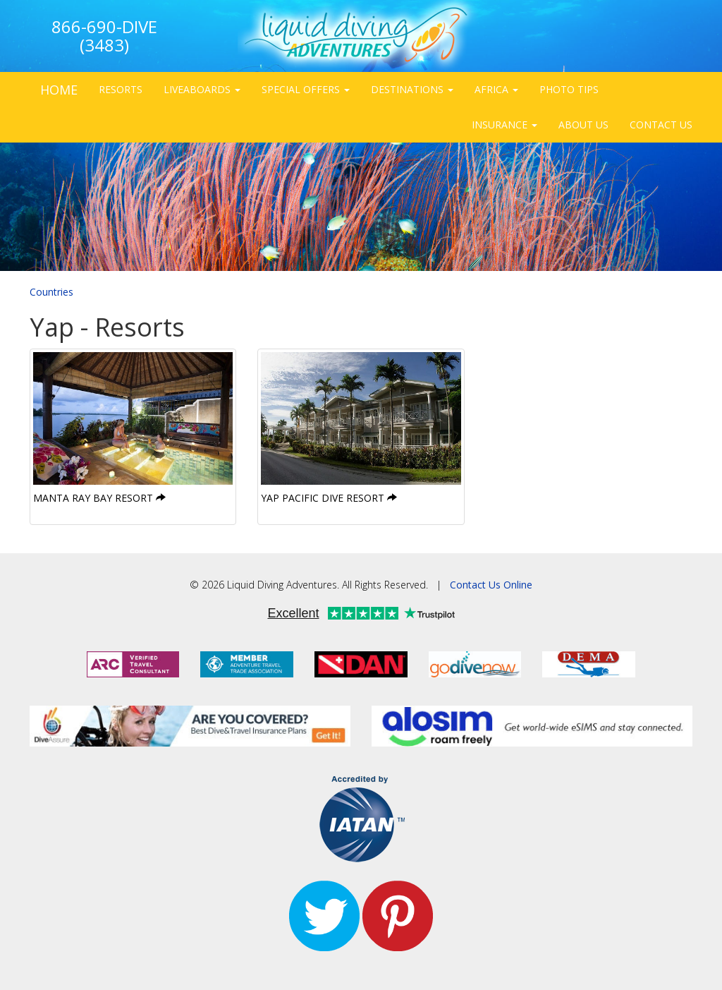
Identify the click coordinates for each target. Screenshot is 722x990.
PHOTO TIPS (569, 89)
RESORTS (120, 89)
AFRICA (496, 89)
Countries (51, 291)
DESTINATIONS (412, 89)
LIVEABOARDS (202, 89)
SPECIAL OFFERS (306, 89)
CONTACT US (661, 124)
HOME (59, 89)
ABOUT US (583, 124)
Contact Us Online (491, 584)
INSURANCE (504, 124)
